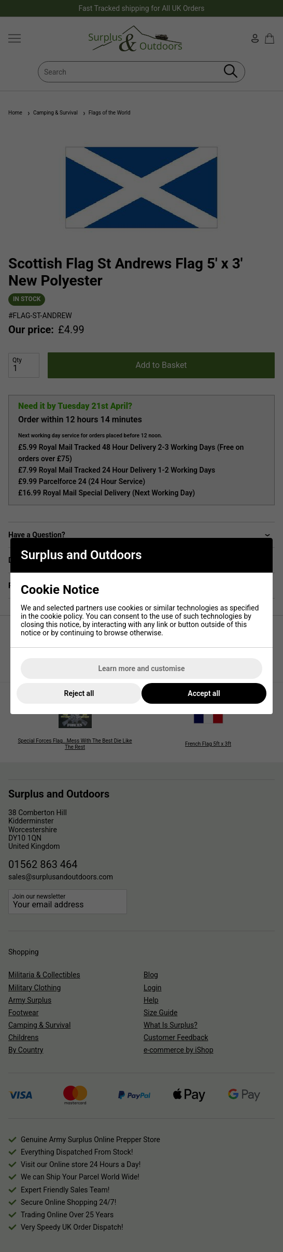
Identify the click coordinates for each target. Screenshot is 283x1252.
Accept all (204, 693)
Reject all (79, 693)
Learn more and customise (141, 668)
